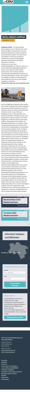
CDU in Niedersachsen (8, 352)
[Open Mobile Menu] (27, 2)
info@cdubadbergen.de (8, 350)
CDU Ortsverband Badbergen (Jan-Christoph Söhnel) (12, 338)
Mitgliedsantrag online (15, 317)
